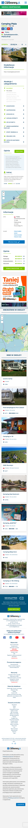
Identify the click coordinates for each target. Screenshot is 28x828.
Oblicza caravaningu (14, 713)
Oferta (4, 44)
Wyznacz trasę (14, 242)
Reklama (14, 649)
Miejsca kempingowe (11, 7)
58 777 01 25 (15, 622)
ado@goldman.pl (15, 626)
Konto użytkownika (14, 644)
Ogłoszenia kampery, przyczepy (14, 677)
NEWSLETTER (11, 598)
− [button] (3, 195)
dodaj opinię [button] (19, 151)
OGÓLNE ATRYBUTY (11, 118)
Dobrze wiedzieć (14, 722)
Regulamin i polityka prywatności (14, 655)
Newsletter (14, 656)
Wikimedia (26, 351)
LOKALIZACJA (9, 114)
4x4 (14, 727)
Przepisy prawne (14, 721)
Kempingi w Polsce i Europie (14, 674)
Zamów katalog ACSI (14, 667)
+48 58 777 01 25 (16, 623)
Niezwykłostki (14, 730)
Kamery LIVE (14, 693)
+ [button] (3, 192)
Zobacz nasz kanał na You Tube (14, 694)
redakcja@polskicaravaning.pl (15, 625)
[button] (14, 88)
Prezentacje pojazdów (14, 719)
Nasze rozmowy (14, 728)
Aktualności (14, 704)
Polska (14, 706)
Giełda (14, 697)
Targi (14, 733)
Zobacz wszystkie (14, 268)
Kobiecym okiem (14, 710)
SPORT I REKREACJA (11, 132)
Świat (14, 707)
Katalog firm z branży (14, 679)
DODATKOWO (9, 106)
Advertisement (14, 650)
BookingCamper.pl (14, 680)
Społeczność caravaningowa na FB (14, 696)
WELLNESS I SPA (9, 136)
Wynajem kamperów (14, 715)
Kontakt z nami (14, 652)
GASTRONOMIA (9, 110)
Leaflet (13, 208)
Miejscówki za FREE (14, 676)
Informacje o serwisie (14, 647)
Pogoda (14, 691)
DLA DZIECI (8, 88)
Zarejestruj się (14, 646)
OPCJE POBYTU (9, 122)
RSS (14, 653)
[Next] (26, 44)
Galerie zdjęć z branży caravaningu (14, 688)
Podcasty (14, 731)
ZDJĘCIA (15, 45)
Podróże (14, 716)
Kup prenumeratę (14, 664)
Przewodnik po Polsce (14, 709)
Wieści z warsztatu (14, 724)
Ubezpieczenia (14, 658)
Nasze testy (14, 725)
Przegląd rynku (14, 718)
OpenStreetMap (19, 208)
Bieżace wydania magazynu (14, 665)
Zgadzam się (20, 804)
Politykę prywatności (8, 756)
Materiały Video (14, 690)
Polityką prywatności (13, 797)
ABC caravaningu (14, 712)
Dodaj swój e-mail (14, 609)
